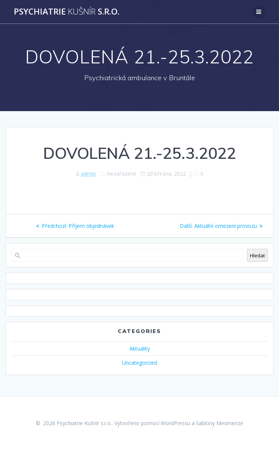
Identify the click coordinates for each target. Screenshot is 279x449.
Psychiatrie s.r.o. (66, 11)
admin (88, 173)
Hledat (257, 255)
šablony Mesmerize (219, 423)
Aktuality (139, 348)
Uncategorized (139, 362)
